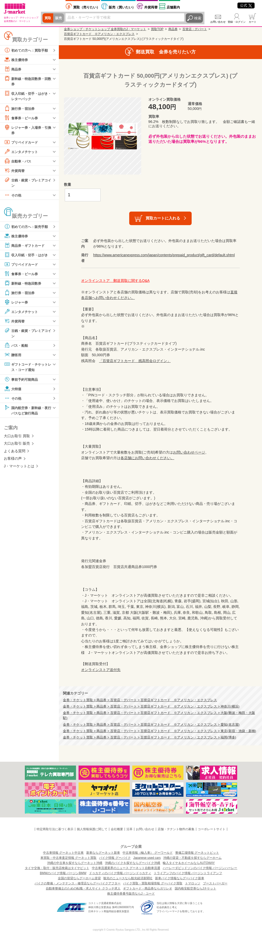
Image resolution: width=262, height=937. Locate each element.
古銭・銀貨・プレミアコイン (27, 183)
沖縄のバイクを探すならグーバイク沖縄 (132, 863)
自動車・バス (18, 162)
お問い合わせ (218, 21)
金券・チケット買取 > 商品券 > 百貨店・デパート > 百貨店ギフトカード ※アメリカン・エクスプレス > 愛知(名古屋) (151, 724)
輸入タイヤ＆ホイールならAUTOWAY (189, 863)
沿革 (129, 829)
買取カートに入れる (163, 218)
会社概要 (117, 829)
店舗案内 (173, 7)
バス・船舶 (16, 346)
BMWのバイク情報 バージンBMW (63, 873)
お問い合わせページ (189, 452)
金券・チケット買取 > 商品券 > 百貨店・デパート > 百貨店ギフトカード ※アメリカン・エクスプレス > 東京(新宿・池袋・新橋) (159, 731)
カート (252, 21)
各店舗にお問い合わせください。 (147, 458)
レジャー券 (16, 303)
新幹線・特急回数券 (23, 284)
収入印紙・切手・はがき (27, 256)
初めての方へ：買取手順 (27, 50)
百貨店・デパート (194, 29)
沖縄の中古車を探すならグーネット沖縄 (74, 863)
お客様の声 (13, 460)
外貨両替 (151, 7)
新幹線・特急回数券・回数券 (27, 80)
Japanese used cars (147, 858)
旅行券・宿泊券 (20, 109)
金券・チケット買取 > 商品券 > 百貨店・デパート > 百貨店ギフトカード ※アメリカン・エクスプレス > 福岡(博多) (149, 737)
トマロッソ (192, 883)
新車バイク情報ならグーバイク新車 (179, 878)
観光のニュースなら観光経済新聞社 (127, 878)
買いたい (122, 7)
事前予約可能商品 (22, 380)
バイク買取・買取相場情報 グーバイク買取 (152, 883)
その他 (13, 196)
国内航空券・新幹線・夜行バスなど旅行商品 (27, 411)
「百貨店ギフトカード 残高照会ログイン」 (135, 361)
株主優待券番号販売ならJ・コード (131, 893)
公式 (246, 5)
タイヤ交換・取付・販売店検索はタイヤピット (57, 868)
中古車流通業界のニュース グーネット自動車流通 (126, 868)
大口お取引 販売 (17, 445)
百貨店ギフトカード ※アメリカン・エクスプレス (99, 34)
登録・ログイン (237, 21)
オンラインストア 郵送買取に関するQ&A (115, 281)
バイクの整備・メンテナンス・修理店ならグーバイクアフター (78, 883)
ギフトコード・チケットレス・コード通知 (27, 367)
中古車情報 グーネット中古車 (63, 852)
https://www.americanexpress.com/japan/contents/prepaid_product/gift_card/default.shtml (164, 255)
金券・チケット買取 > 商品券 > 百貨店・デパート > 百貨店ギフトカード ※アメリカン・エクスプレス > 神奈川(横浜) (151, 706)
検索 (197, 18)
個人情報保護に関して (92, 829)
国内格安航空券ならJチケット (195, 888)
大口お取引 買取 (17, 438)
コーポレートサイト (211, 829)
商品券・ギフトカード (25, 246)
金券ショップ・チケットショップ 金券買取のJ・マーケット (105, 29)
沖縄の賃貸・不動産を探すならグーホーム (192, 858)
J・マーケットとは (19, 468)
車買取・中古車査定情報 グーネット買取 (68, 858)
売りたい (86, 7)
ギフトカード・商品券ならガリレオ (147, 888)
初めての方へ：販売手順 (27, 227)
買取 (48, 18)
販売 (59, 18)
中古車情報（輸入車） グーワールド (147, 852)
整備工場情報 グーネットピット (197, 852)
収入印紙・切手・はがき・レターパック (25, 95)
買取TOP (157, 29)
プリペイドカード (22, 143)
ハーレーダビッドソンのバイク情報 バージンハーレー (200, 868)
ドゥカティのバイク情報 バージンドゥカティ (120, 873)
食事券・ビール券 (22, 118)
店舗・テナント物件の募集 (176, 829)
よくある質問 (14, 453)
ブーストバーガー (215, 883)
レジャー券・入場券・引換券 (27, 130)
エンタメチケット (22, 152)
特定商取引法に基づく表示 (55, 829)
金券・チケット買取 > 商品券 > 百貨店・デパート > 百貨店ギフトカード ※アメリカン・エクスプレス (140, 700)
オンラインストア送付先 (101, 670)
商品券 (13, 69)
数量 (67, 184)
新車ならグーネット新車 (103, 852)
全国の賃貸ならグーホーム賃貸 (79, 878)
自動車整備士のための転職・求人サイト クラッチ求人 (83, 888)
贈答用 (13, 356)
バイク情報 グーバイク (114, 858)
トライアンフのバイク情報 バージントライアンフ (188, 873)
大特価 (13, 390)
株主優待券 (16, 59)
